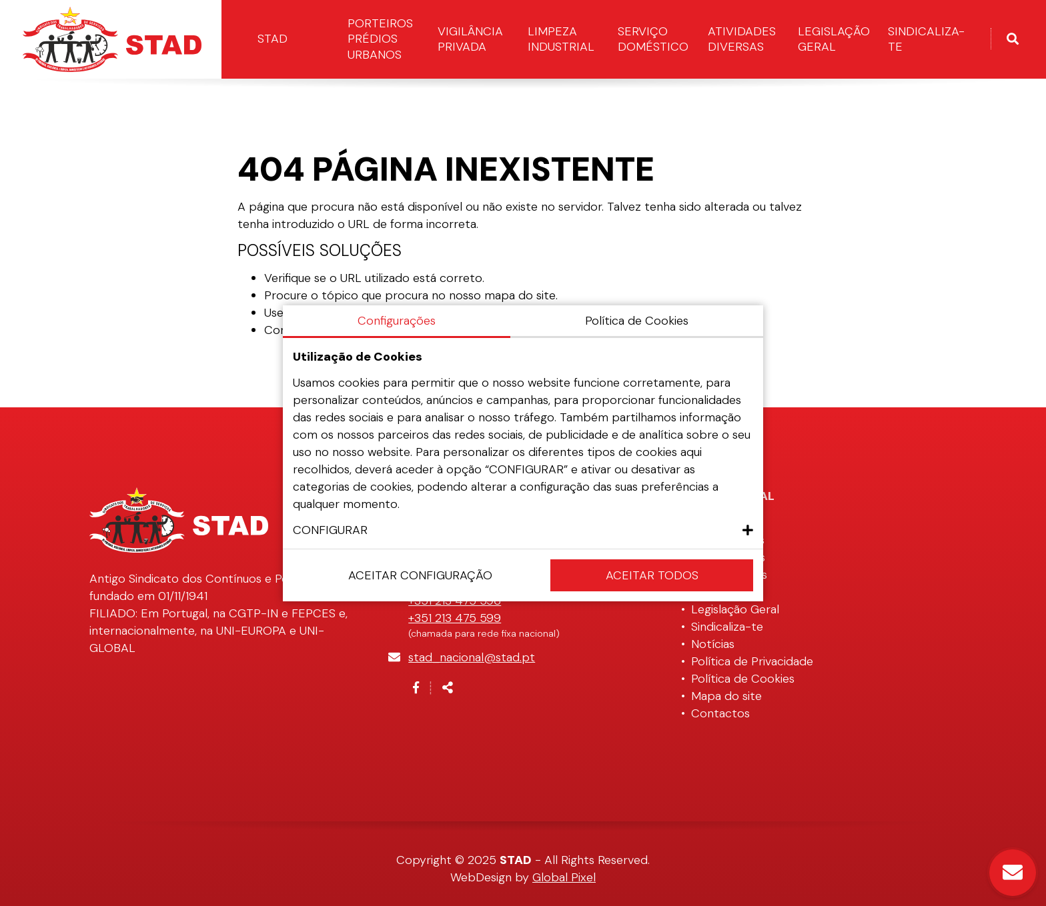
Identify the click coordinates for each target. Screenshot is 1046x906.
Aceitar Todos (652, 575)
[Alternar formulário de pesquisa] (1012, 39)
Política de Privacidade (752, 661)
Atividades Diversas (742, 39)
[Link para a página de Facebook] (416, 688)
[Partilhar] (448, 688)
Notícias (712, 644)
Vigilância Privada (470, 39)
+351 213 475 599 (454, 618)
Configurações (397, 321)
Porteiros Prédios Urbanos (380, 39)
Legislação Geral (834, 39)
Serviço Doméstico (653, 39)
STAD (272, 39)
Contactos (720, 713)
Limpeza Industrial (561, 39)
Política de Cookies (743, 679)
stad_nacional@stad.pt (471, 657)
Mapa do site (726, 696)
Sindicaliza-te (926, 39)
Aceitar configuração (420, 575)
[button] (523, 530)
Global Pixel (564, 877)
